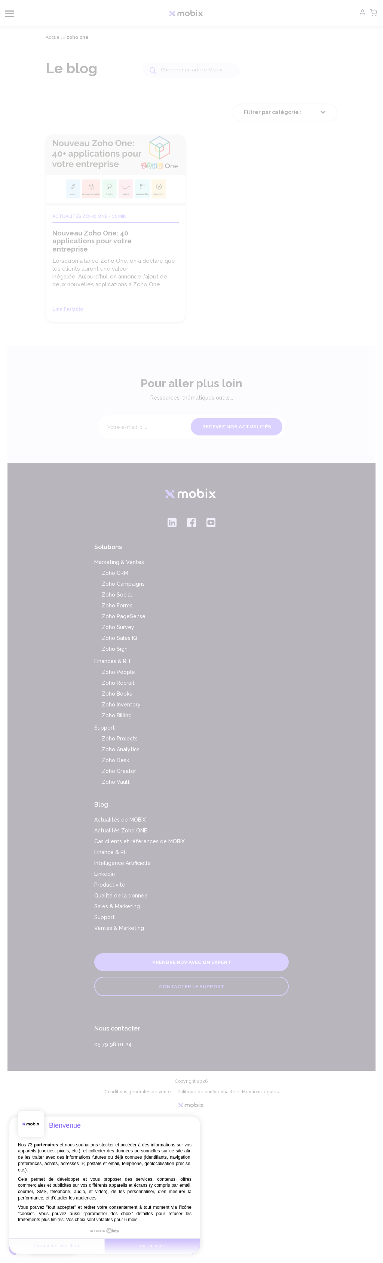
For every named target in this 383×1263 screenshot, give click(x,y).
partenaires (46, 1145)
